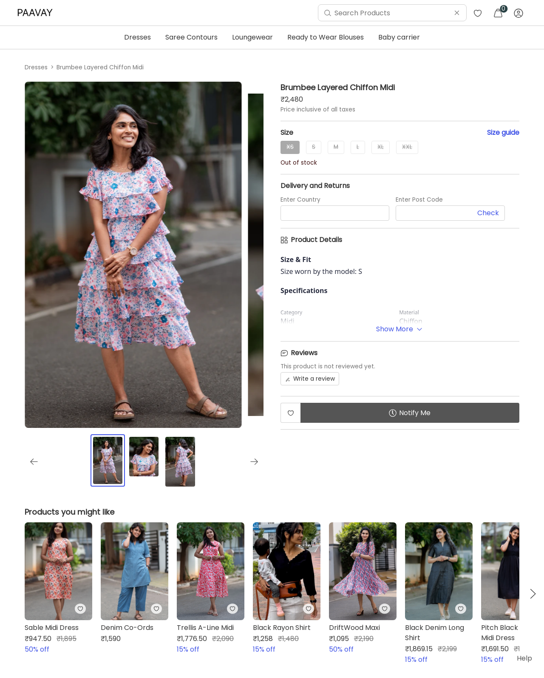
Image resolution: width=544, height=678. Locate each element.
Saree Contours (191, 37)
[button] (533, 594)
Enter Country (300, 200)
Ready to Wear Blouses (325, 37)
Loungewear (252, 37)
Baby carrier (399, 37)
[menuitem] (37, 13)
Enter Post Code (419, 200)
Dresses (137, 37)
